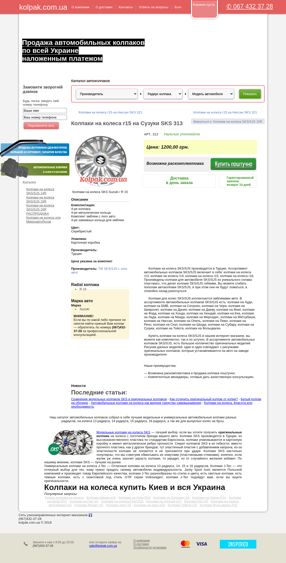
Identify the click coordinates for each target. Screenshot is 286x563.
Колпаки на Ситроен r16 (171, 497)
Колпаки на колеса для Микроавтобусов (43, 219)
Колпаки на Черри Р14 (209, 497)
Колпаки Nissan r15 (89, 505)
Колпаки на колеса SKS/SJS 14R (40, 191)
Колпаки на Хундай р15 (163, 501)
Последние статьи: (99, 392)
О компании (141, 540)
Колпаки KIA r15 (196, 501)
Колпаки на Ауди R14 (135, 497)
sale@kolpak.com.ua (103, 546)
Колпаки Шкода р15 (101, 497)
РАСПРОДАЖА (37, 213)
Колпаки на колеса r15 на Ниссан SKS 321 (110, 112)
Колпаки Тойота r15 (182, 505)
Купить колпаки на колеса (64, 497)
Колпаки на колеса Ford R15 (122, 501)
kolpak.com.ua (43, 7)
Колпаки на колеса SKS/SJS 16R (40, 207)
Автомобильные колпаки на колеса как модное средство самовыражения (146, 403)
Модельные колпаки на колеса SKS (123, 432)
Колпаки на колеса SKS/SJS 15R (40, 199)
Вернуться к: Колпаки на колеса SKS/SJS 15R (227, 121)
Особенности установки (150, 547)
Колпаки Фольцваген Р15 (218, 505)
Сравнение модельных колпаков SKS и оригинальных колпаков (119, 399)
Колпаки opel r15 (118, 505)
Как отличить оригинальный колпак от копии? (204, 399)
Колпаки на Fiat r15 (84, 501)
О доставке (141, 544)
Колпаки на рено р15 (149, 505)
